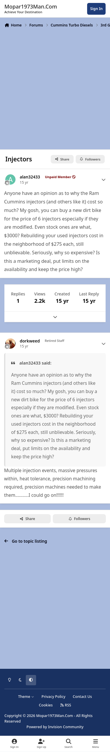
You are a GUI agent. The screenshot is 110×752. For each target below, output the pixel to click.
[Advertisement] (55, 88)
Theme (26, 696)
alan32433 (30, 177)
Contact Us (82, 696)
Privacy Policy (53, 696)
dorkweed (30, 341)
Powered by (54, 726)
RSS (65, 705)
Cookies (46, 705)
